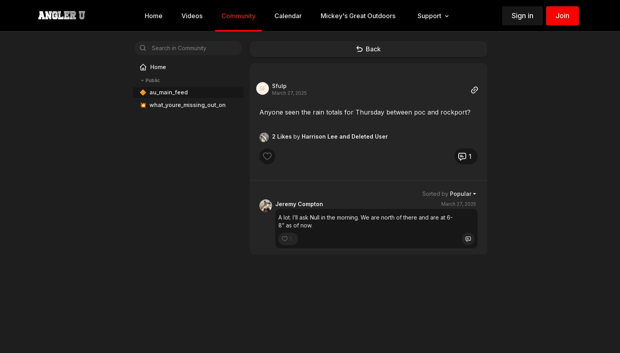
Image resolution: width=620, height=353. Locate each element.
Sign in (522, 15)
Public (149, 80)
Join (562, 15)
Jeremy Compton (299, 204)
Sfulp (279, 86)
